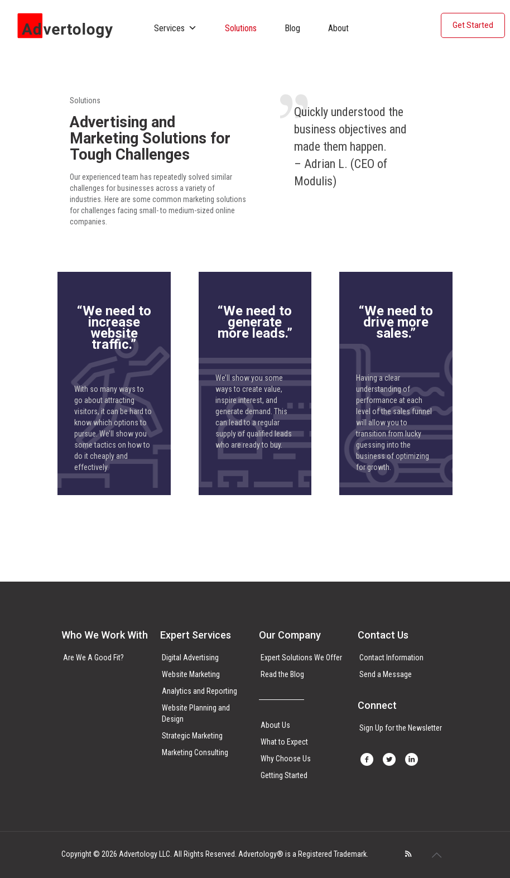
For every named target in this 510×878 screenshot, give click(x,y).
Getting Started (284, 775)
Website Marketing (191, 674)
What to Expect (284, 741)
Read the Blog (282, 674)
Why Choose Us (286, 758)
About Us (275, 725)
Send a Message (385, 674)
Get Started (473, 25)
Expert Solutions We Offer (301, 657)
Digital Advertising (190, 657)
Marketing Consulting (195, 752)
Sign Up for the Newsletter (400, 727)
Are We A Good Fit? (93, 657)
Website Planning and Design (196, 713)
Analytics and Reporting (199, 691)
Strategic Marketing (192, 735)
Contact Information (391, 657)
